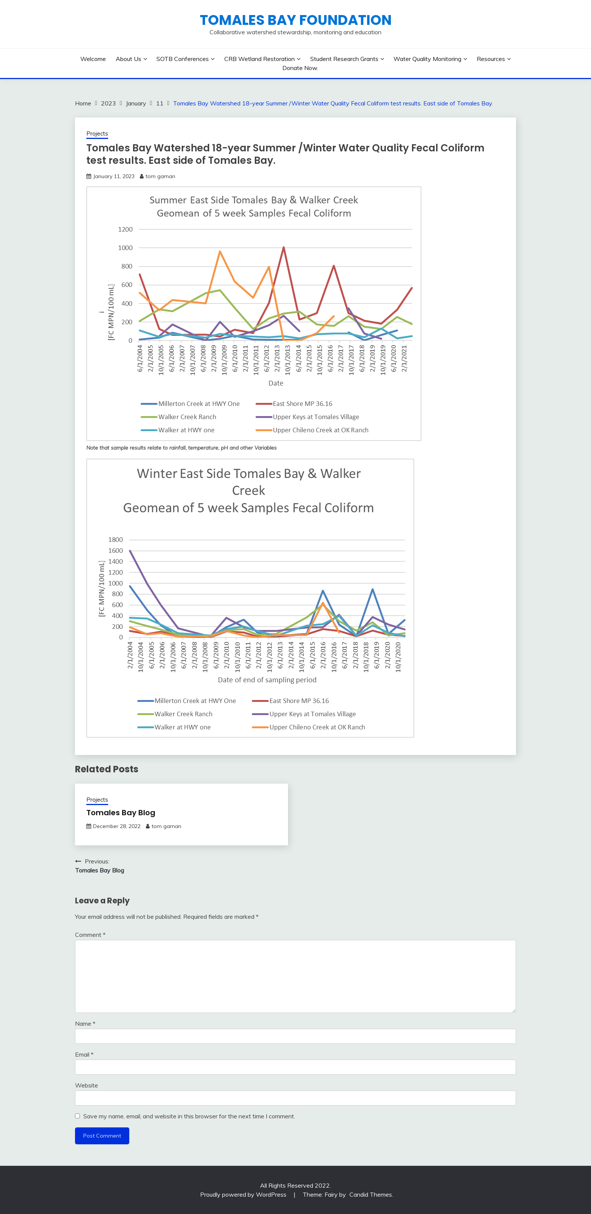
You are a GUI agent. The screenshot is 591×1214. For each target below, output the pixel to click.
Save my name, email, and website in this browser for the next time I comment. (189, 1116)
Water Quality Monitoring (427, 59)
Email (84, 1054)
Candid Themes (370, 1194)
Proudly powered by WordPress (244, 1194)
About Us (128, 59)
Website (86, 1085)
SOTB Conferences (182, 59)
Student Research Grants (344, 59)
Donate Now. (300, 68)
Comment (90, 934)
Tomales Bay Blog (120, 812)
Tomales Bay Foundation (296, 20)
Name (85, 1023)
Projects (97, 133)
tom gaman (160, 176)
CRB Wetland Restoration (259, 59)
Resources (491, 59)
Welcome (93, 59)
